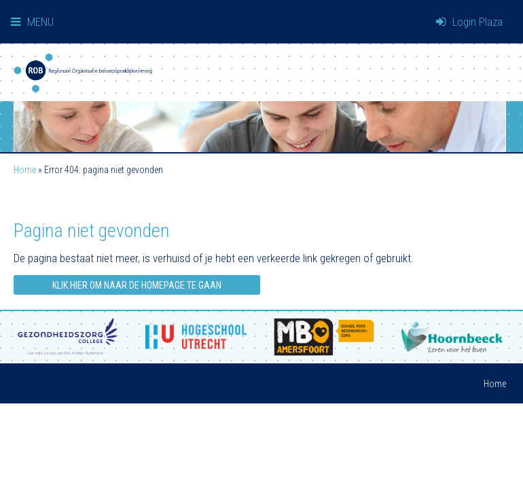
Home (25, 169)
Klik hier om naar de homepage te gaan (136, 285)
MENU (32, 22)
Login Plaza (469, 22)
